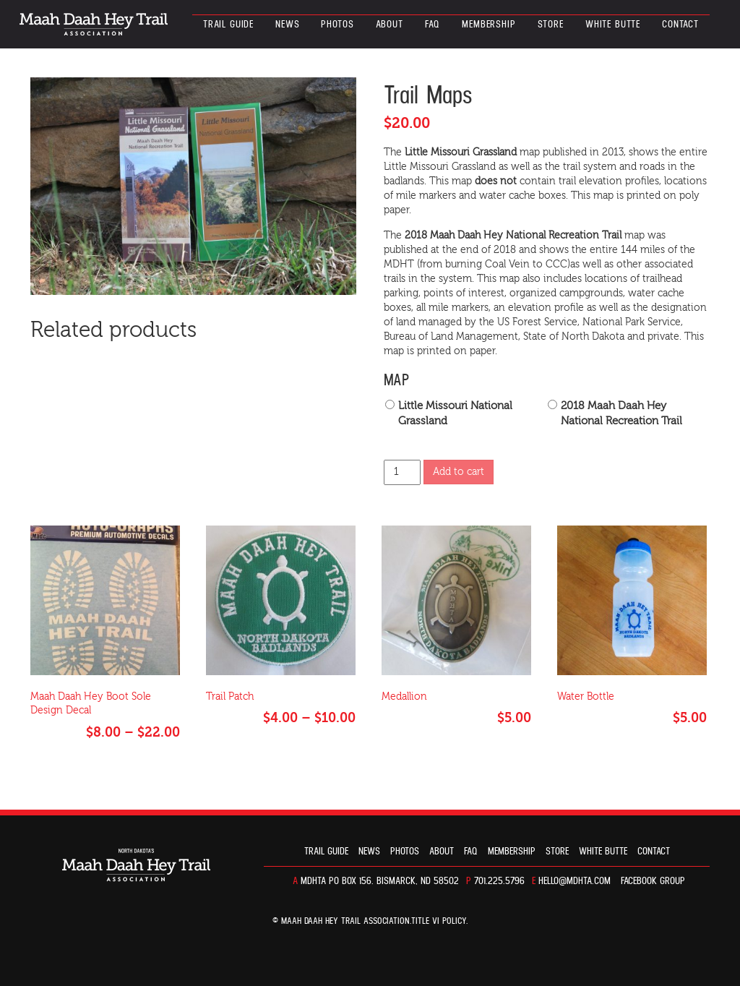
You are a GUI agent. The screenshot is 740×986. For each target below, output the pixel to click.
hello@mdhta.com (574, 881)
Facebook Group (653, 881)
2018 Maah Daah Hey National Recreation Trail (621, 413)
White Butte (612, 25)
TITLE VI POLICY (438, 921)
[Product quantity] (402, 472)
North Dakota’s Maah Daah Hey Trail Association (94, 24)
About (389, 25)
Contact (680, 25)
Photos (337, 25)
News (287, 25)
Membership (488, 25)
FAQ (433, 25)
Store (551, 25)
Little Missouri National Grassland (455, 413)
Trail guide (228, 25)
